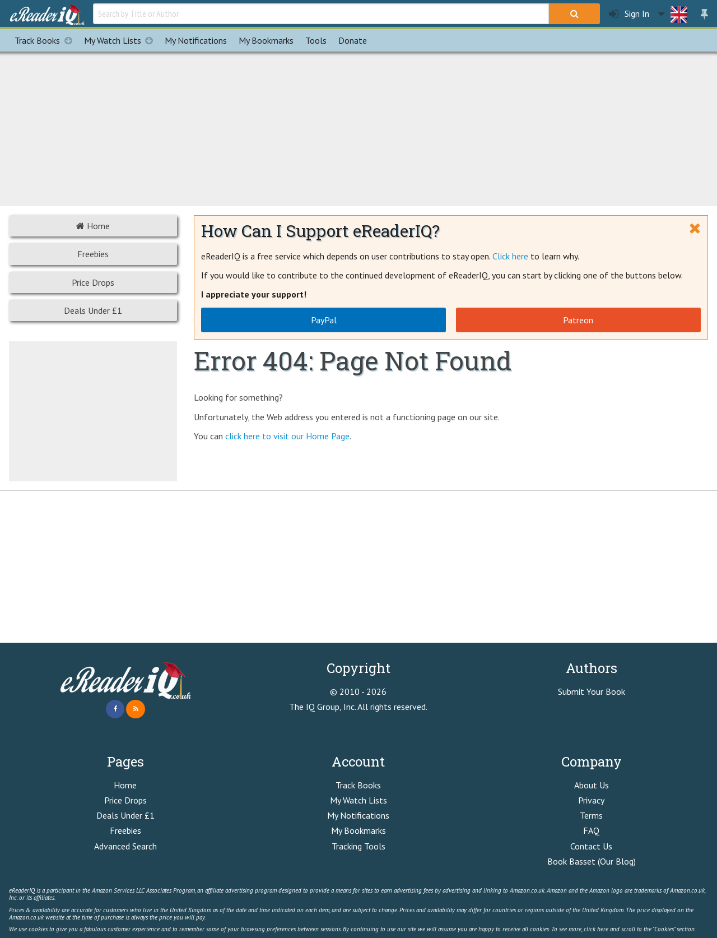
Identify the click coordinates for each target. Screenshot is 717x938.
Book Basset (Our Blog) (591, 861)
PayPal (324, 320)
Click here (510, 256)
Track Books (46, 40)
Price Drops (93, 282)
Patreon (578, 320)
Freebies (93, 253)
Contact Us (591, 846)
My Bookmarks (358, 830)
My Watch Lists (121, 40)
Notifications (196, 40)
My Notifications (358, 815)
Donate (352, 40)
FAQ (591, 830)
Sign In (629, 14)
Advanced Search (125, 846)
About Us (591, 785)
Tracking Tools (358, 846)
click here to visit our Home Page (287, 436)
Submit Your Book (591, 691)
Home (93, 225)
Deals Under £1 (93, 310)
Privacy (591, 800)
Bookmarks (266, 40)
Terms (591, 815)
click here (596, 929)
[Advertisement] (358, 127)
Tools (316, 40)
